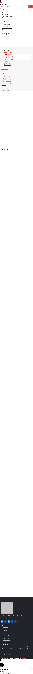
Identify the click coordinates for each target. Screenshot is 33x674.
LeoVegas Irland (6, 26)
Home (6, 49)
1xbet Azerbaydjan (7, 14)
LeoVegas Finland (7, 23)
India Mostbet (5, 21)
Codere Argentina (7, 18)
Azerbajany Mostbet (7, 16)
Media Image (9, 58)
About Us (7, 51)
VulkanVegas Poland (7, 34)
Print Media (9, 54)
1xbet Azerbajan (6, 12)
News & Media (8, 52)
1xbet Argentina (6, 11)
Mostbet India (5, 31)
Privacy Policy (6, 633)
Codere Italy (5, 19)
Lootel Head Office (6, 646)
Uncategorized (6, 33)
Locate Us (7, 63)
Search (30, 6)
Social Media (9, 59)
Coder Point (25, 658)
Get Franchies (4, 69)
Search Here (3, 4)
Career (6, 61)
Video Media (9, 56)
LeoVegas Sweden (7, 28)
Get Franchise (8, 67)
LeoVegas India (6, 24)
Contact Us (7, 65)
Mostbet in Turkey (7, 29)
